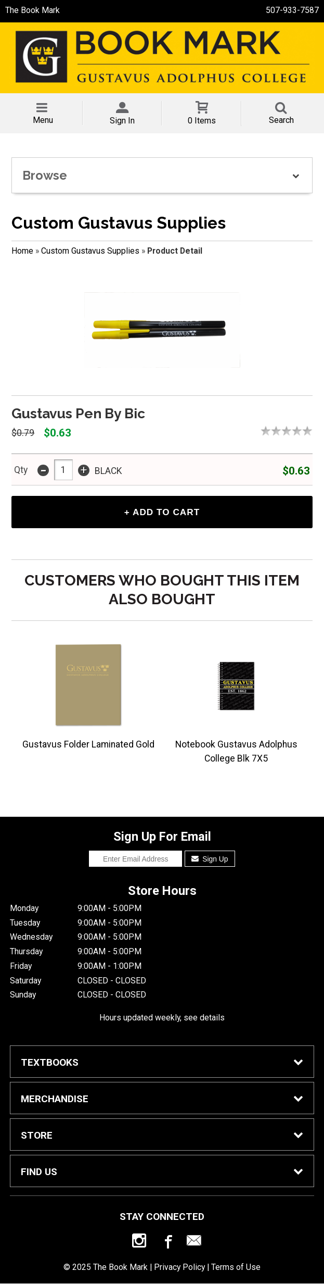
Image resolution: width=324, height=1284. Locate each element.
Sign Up (209, 860)
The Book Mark (32, 10)
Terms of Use (236, 1268)
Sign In (122, 121)
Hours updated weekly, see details (162, 1018)
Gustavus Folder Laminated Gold (88, 745)
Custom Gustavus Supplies (90, 251)
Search (281, 120)
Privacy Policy (179, 1268)
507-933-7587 (292, 10)
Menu (43, 120)
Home (22, 251)
